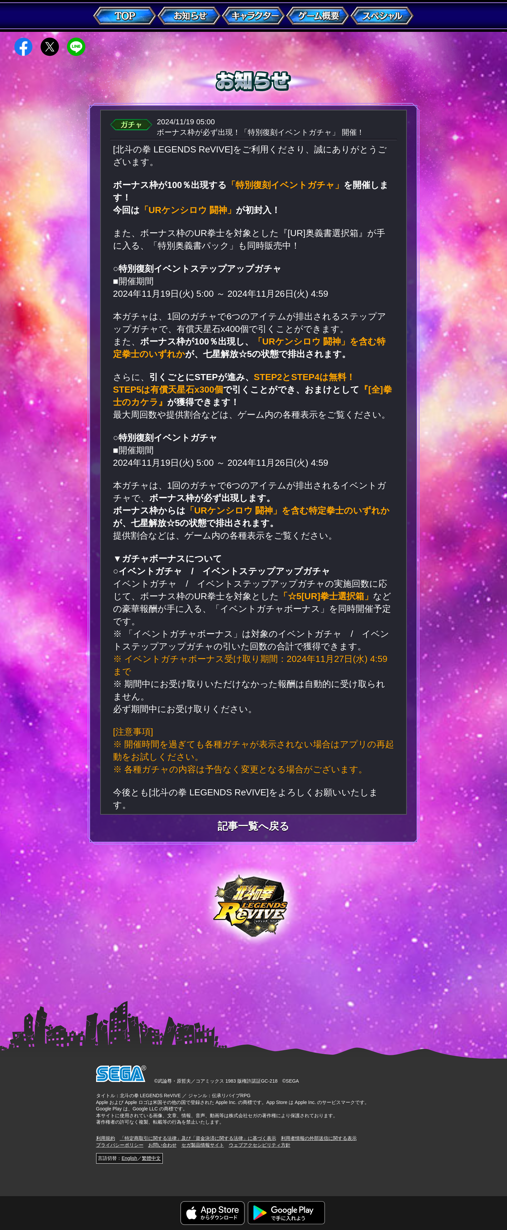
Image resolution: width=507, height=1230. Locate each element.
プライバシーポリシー (120, 1145)
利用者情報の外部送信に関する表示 (319, 1138)
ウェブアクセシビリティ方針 (259, 1145)
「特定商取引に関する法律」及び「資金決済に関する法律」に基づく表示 (198, 1138)
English (129, 1158)
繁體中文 (151, 1158)
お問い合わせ (162, 1145)
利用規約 (105, 1138)
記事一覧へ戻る (253, 826)
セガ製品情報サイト (202, 1145)
